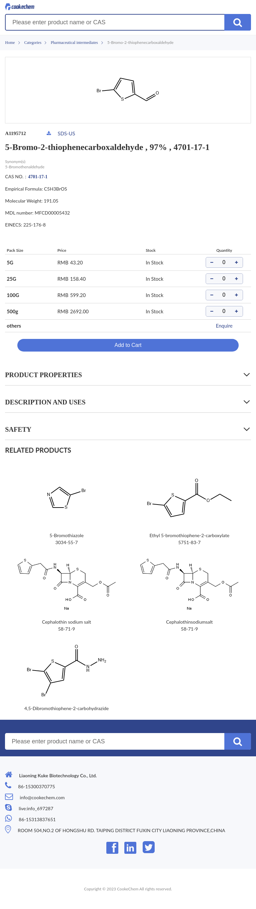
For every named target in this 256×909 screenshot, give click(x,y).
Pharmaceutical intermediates (74, 43)
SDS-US (66, 133)
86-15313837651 (37, 819)
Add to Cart (128, 345)
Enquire (224, 326)
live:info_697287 (36, 808)
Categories (32, 43)
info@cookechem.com (42, 797)
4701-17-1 (37, 176)
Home (10, 43)
